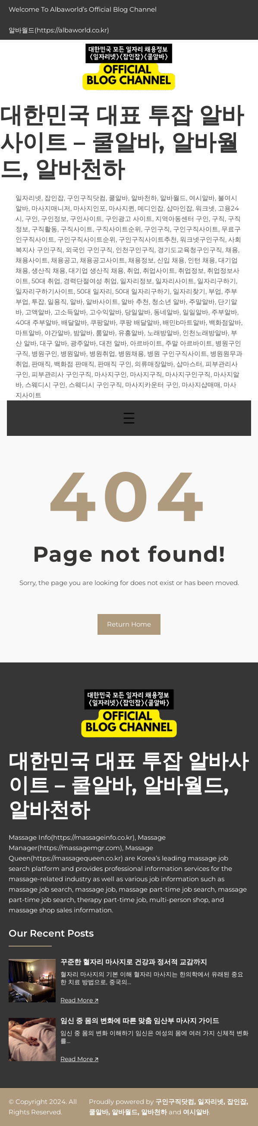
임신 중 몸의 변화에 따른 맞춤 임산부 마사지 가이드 (139, 1021)
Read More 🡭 (79, 1000)
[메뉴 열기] (129, 418)
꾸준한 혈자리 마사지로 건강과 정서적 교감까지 (133, 962)
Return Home (129, 624)
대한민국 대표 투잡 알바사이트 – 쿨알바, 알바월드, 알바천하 (122, 141)
